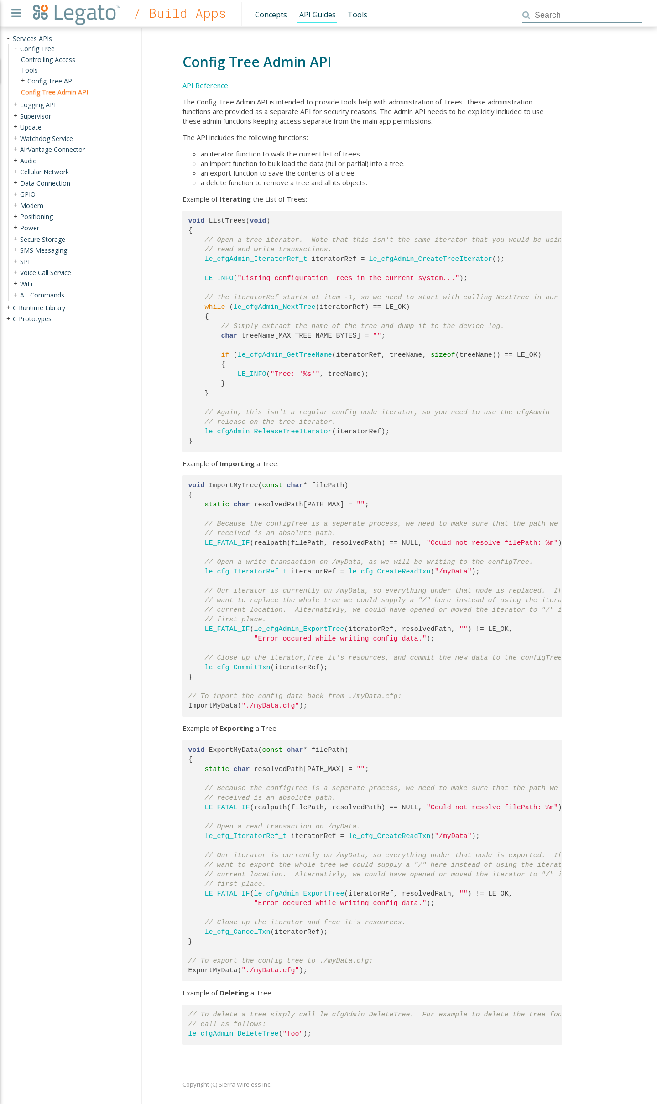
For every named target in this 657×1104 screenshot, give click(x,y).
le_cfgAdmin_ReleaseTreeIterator (268, 431)
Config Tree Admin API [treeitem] (54, 92)
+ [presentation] (23, 81)
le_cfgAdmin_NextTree (275, 307)
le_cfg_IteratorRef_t (246, 571)
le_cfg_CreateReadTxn (390, 571)
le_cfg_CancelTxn (238, 932)
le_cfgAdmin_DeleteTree (233, 1033)
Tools (357, 15)
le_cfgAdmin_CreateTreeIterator (430, 259)
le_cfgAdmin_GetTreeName (285, 354)
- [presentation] (8, 38)
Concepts (271, 15)
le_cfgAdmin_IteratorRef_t (256, 259)
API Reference (205, 85)
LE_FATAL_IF (227, 542)
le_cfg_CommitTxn (238, 667)
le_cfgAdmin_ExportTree (299, 629)
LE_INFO (219, 278)
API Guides (317, 15)
